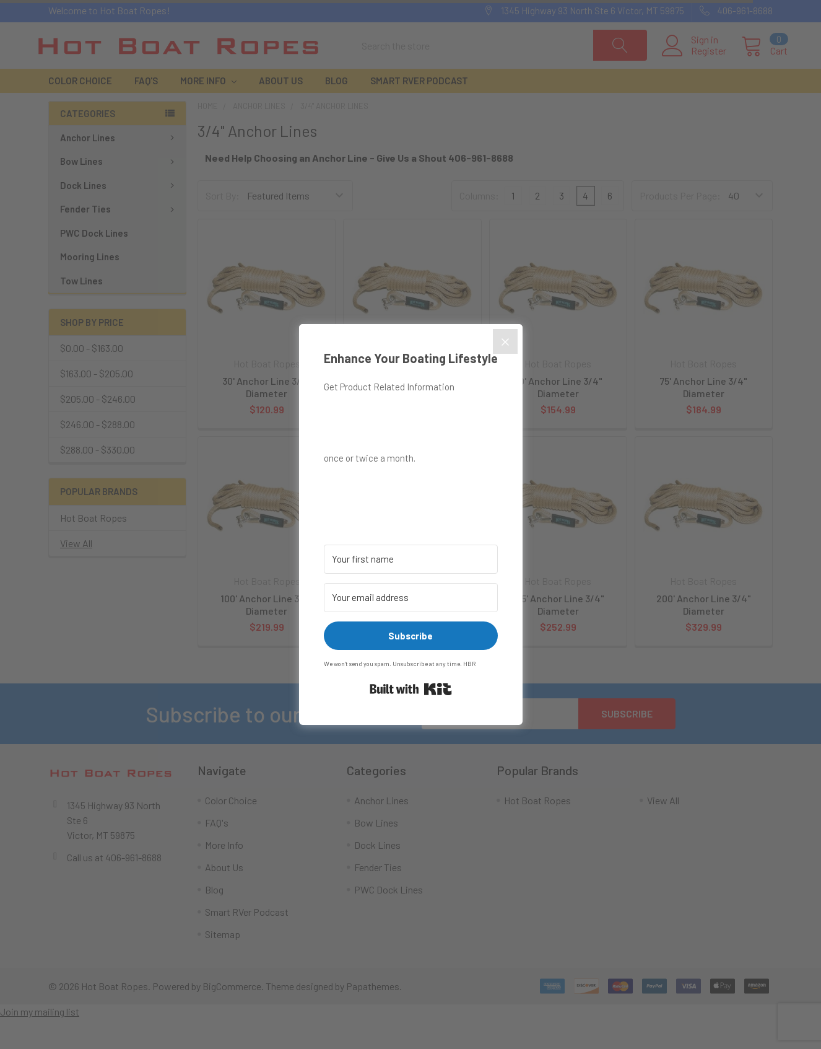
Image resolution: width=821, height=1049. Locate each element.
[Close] (505, 341)
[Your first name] (411, 559)
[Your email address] (411, 597)
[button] (411, 487)
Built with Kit (411, 689)
